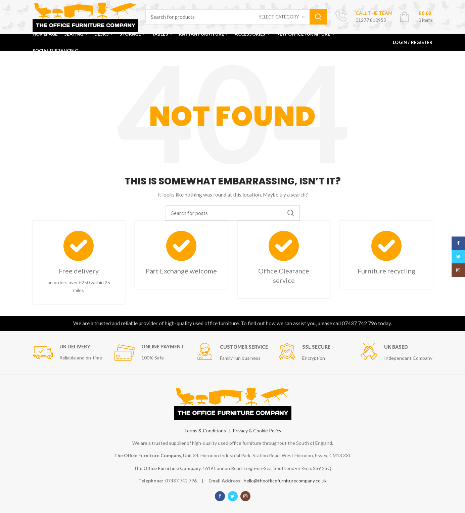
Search (318, 17)
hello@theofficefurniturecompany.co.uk (285, 480)
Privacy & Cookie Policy (257, 430)
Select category (279, 16)
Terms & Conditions (205, 430)
